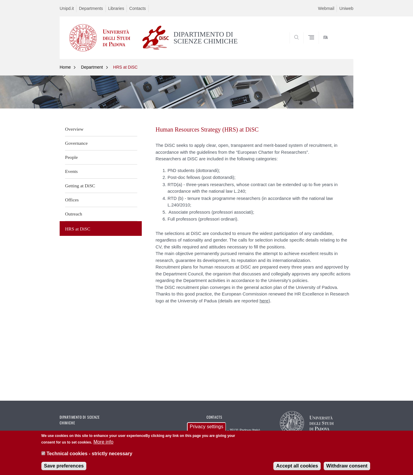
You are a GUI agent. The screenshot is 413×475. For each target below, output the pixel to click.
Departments (91, 8)
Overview (74, 129)
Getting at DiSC (80, 185)
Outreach (73, 213)
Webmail (326, 8)
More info (104, 442)
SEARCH (342, 44)
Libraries (116, 8)
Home (65, 67)
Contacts (137, 8)
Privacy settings (206, 427)
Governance (76, 143)
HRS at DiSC (125, 67)
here (264, 300)
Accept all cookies (297, 466)
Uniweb (346, 8)
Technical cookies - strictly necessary (89, 454)
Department (92, 67)
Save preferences (64, 466)
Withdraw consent (347, 466)
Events (71, 171)
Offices (72, 199)
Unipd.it (67, 8)
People (71, 157)
